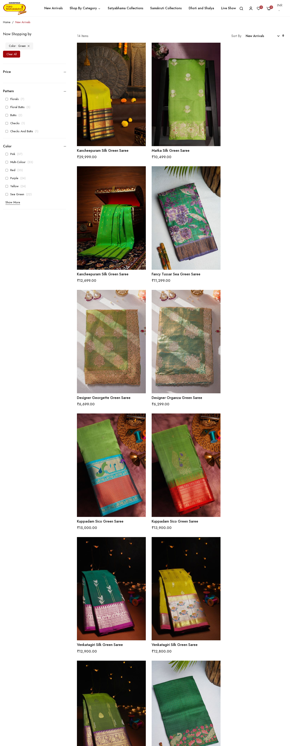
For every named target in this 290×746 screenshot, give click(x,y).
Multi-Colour (20, 162)
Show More (12, 202)
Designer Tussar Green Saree (244, 503)
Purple (16, 178)
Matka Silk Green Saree (168, 146)
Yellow (16, 186)
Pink (15, 154)
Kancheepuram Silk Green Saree (103, 146)
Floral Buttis (18, 107)
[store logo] (14, 8)
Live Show (228, 8)
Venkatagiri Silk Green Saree (244, 384)
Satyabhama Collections (125, 8)
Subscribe (276, 680)
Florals (15, 99)
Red (15, 170)
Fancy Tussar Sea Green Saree (101, 265)
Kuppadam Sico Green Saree (100, 384)
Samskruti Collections (166, 8)
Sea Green (19, 194)
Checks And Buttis (22, 131)
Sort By (236, 36)
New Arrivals (53, 8)
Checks (16, 123)
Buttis (14, 115)
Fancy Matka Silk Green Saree (173, 622)
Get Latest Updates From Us (214, 700)
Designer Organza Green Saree (246, 265)
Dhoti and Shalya (201, 8)
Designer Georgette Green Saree (176, 265)
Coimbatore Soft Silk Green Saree (104, 622)
